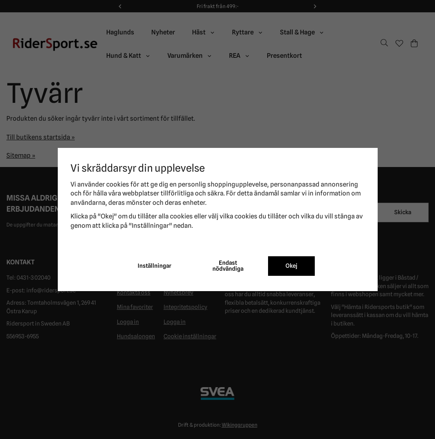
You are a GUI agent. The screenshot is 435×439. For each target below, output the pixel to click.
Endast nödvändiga (227, 265)
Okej (291, 265)
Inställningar (154, 265)
